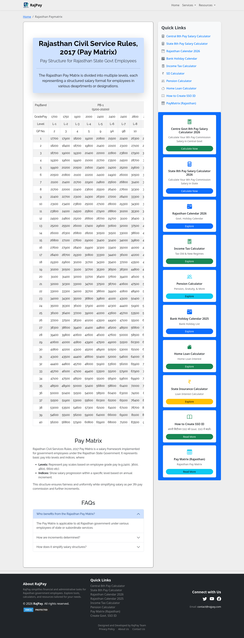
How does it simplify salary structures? (62, 547)
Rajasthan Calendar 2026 (183, 51)
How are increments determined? (58, 537)
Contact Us (138, 629)
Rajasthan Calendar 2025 (107, 599)
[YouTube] (212, 599)
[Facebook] (219, 599)
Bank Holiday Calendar (181, 58)
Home (175, 5)
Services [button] (188, 5)
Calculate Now (189, 148)
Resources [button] (206, 5)
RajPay (38, 604)
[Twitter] (205, 599)
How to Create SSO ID (181, 96)
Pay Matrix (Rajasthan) (105, 611)
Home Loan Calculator (181, 88)
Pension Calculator (179, 81)
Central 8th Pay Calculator (108, 586)
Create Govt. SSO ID (104, 616)
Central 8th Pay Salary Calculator (188, 36)
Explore (189, 226)
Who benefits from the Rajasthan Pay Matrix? (66, 514)
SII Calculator (175, 73)
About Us (123, 629)
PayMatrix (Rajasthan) (181, 103)
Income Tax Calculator (181, 66)
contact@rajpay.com (209, 606)
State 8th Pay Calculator (106, 590)
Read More (189, 436)
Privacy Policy (107, 629)
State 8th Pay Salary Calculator (187, 44)
